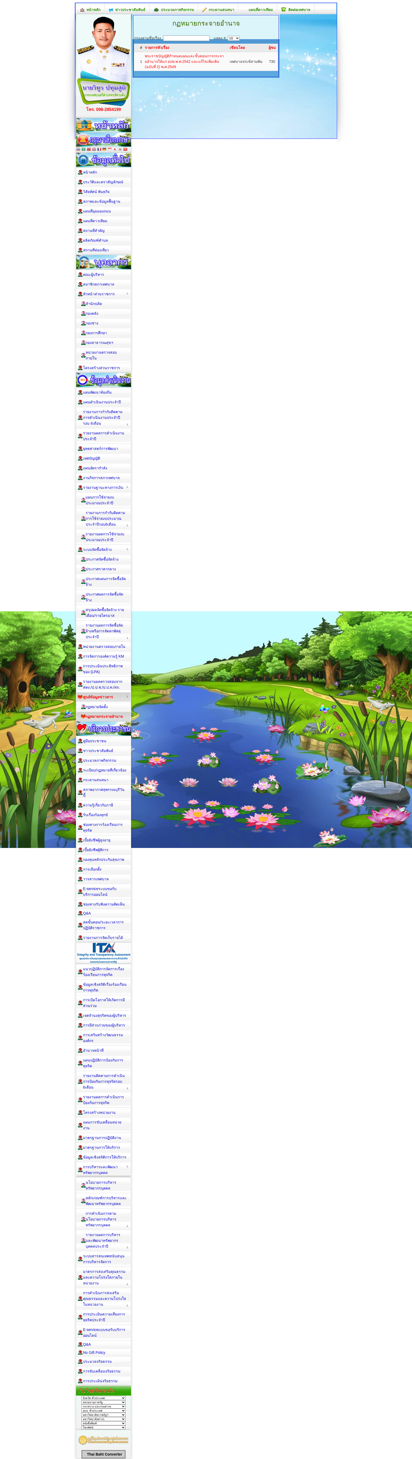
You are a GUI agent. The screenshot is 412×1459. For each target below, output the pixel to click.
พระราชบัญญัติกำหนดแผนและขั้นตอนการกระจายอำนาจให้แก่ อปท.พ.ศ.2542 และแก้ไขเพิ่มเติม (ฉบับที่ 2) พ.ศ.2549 (184, 61)
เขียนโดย (237, 47)
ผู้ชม (272, 47)
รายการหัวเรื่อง (157, 47)
